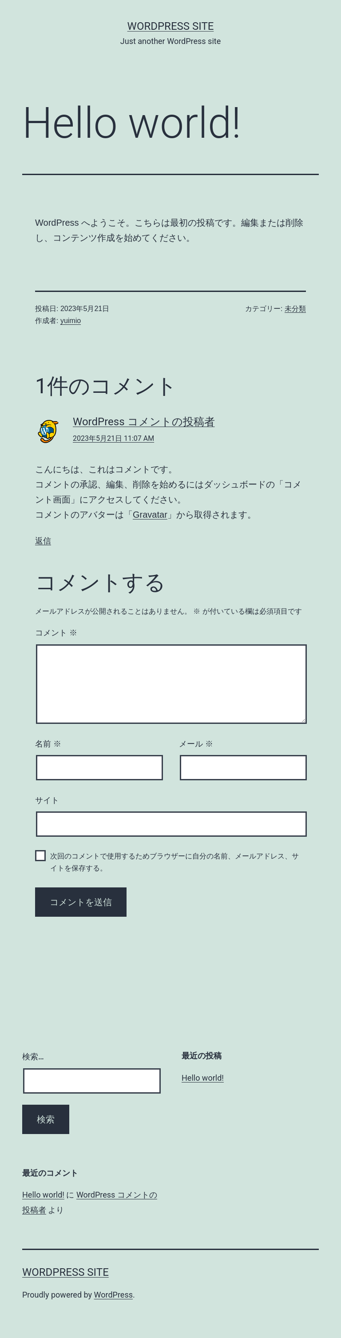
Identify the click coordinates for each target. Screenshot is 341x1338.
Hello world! (203, 1077)
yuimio (70, 320)
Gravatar (150, 514)
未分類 (295, 308)
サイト (47, 800)
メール (196, 743)
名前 (48, 743)
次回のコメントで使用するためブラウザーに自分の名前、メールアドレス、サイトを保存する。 (174, 862)
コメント (56, 632)
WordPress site (170, 26)
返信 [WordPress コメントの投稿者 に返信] (43, 540)
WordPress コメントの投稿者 (144, 421)
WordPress (113, 1294)
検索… (33, 1056)
